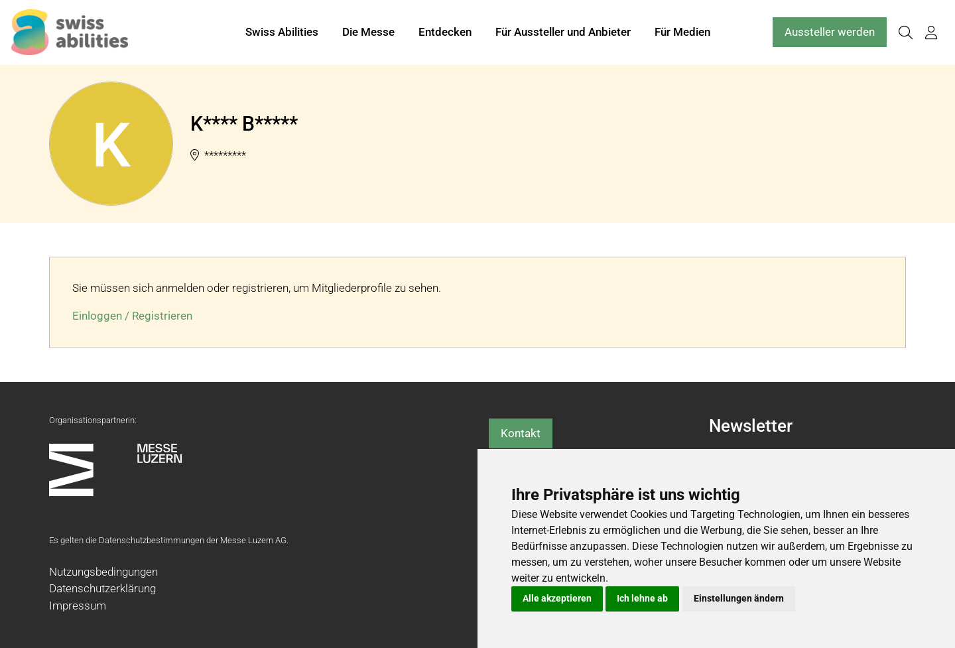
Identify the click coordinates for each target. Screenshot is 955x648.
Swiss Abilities (281, 31)
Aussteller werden (830, 31)
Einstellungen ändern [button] (739, 598)
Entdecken (445, 31)
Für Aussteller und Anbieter (563, 31)
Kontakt (521, 433)
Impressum (77, 605)
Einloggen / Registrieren (132, 315)
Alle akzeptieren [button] (557, 598)
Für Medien (682, 31)
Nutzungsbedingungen (103, 571)
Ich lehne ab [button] (642, 598)
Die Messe (368, 31)
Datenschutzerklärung (102, 588)
